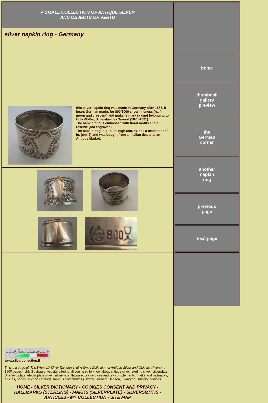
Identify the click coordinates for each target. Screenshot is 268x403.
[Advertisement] (88, 73)
